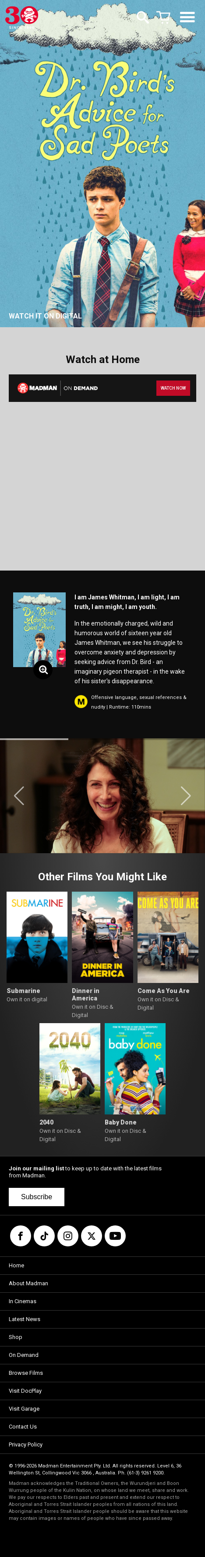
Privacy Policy (25, 1444)
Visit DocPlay (25, 1390)
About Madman (28, 1283)
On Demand (24, 1355)
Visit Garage (24, 1408)
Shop (15, 1337)
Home (16, 1265)
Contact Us (23, 1426)
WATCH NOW (173, 388)
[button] (19, 796)
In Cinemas (22, 1301)
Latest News (24, 1319)
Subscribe (36, 1197)
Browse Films (26, 1373)
